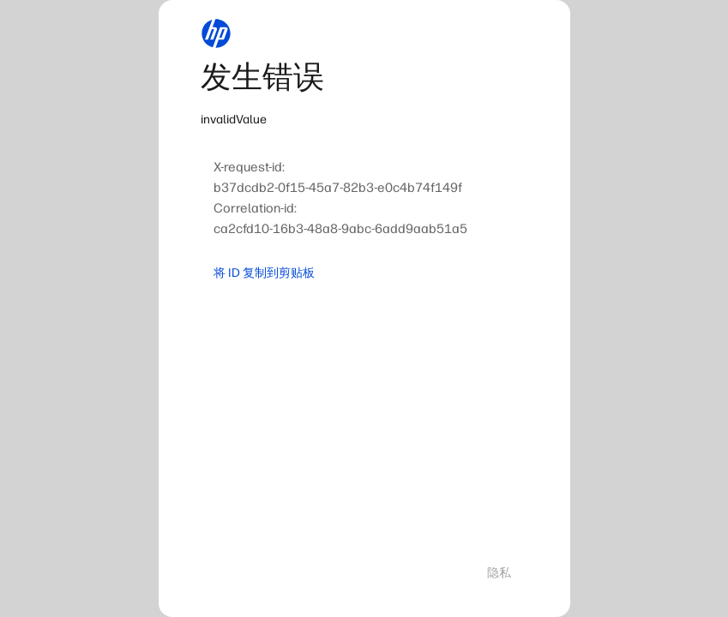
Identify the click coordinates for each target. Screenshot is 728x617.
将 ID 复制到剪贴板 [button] (264, 273)
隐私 (499, 573)
